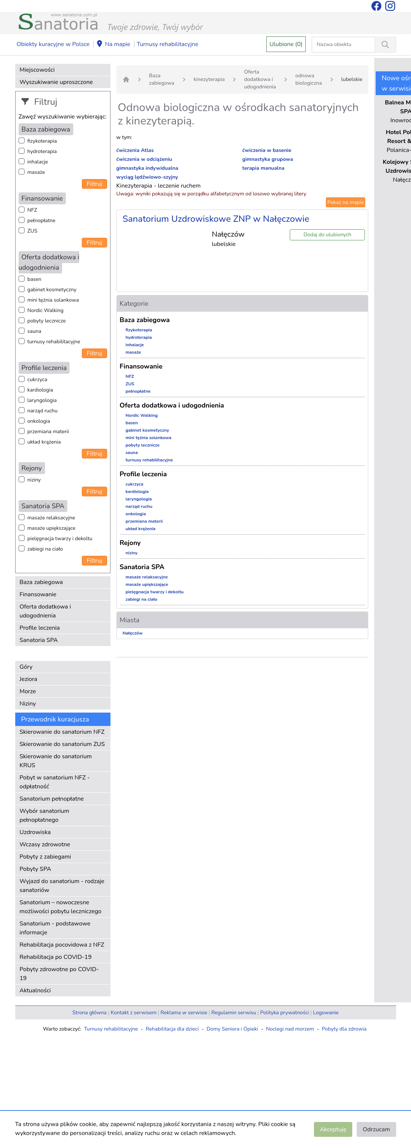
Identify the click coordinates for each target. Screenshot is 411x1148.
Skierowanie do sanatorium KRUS (56, 760)
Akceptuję (333, 1129)
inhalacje (38, 161)
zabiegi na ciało (45, 548)
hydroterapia (42, 151)
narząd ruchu (43, 410)
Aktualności (35, 990)
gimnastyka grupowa (267, 159)
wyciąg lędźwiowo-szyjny (147, 177)
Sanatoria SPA (39, 640)
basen (35, 279)
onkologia (39, 421)
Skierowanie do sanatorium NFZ (62, 732)
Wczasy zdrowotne (45, 844)
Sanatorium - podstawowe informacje (55, 928)
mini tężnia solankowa (53, 300)
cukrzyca (38, 379)
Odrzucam (376, 1129)
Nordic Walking (46, 310)
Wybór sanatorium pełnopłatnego (45, 815)
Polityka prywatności (284, 1012)
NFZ (32, 210)
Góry (26, 667)
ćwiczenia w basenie (266, 150)
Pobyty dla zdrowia (344, 1028)
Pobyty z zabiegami (45, 857)
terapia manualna (263, 168)
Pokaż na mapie (345, 202)
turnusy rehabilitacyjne (54, 341)
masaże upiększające (52, 528)
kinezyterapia (209, 79)
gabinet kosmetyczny (52, 289)
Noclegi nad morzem (290, 1028)
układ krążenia (44, 441)
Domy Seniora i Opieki (232, 1028)
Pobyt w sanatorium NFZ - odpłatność (55, 782)
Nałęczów (133, 633)
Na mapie (113, 44)
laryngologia (42, 400)
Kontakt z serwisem (134, 1012)
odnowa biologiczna (308, 79)
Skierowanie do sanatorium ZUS (62, 744)
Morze (28, 691)
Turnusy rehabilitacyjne (167, 44)
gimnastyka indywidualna (147, 168)
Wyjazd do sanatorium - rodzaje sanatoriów (62, 885)
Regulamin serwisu (233, 1012)
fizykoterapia (42, 141)
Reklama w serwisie (184, 1012)
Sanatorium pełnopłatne (52, 799)
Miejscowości (37, 70)
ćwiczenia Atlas (135, 150)
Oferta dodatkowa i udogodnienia (45, 611)
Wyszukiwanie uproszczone (56, 82)
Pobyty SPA (35, 869)
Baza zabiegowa (41, 582)
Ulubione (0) (286, 44)
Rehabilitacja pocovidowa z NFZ (62, 945)
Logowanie (326, 1012)
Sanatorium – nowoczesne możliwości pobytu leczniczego (61, 906)
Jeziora (29, 679)
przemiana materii (48, 431)
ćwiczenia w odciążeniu (144, 159)
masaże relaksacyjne (51, 517)
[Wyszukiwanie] (385, 44)
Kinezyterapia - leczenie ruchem (158, 186)
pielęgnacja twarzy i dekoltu (60, 538)
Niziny (28, 704)
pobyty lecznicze (47, 320)
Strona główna (90, 1012)
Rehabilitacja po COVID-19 (56, 957)
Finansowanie (38, 594)
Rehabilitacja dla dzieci (172, 1028)
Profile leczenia (40, 628)
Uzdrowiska (35, 832)
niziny (34, 479)
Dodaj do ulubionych (327, 234)
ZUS (33, 230)
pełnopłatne (42, 220)
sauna (34, 331)
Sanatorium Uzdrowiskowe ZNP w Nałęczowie (216, 219)
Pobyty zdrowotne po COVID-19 (59, 973)
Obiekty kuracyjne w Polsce (53, 44)
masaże (36, 172)
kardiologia (40, 389)
